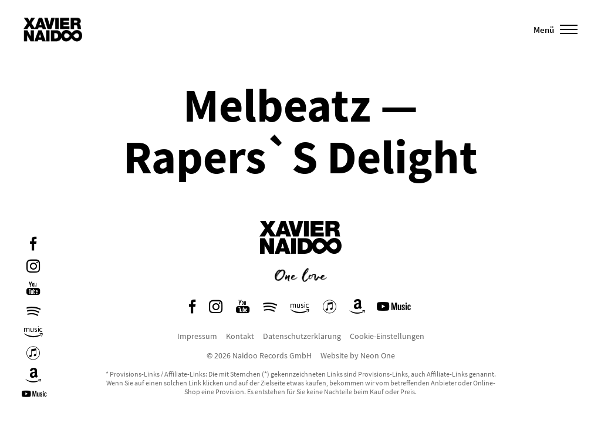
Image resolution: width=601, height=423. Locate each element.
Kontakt (240, 336)
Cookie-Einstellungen (387, 336)
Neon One (377, 355)
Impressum (197, 336)
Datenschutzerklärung (302, 336)
